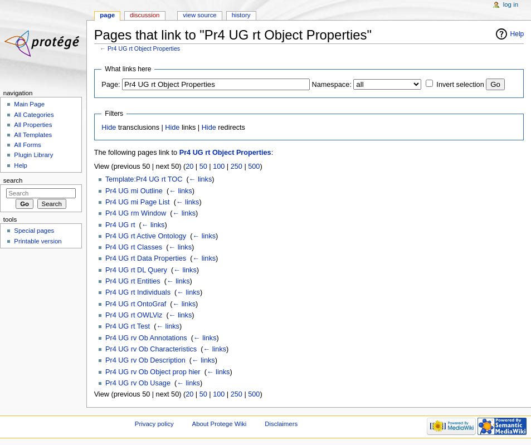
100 (219, 166)
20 (189, 166)
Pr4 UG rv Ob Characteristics (151, 349)
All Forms (27, 144)
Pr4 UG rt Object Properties (144, 48)
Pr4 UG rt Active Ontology (145, 236)
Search (13, 180)
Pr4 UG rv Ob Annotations (146, 338)
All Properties (33, 124)
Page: (110, 85)
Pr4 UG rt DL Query (136, 270)
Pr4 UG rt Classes (133, 247)
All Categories (33, 114)
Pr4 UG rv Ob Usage (137, 383)
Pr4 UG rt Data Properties (145, 258)
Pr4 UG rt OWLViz (133, 315)
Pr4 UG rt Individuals (137, 292)
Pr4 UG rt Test (127, 326)
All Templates (33, 134)
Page (107, 15)
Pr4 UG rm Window (135, 213)
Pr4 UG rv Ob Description (145, 360)
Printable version (37, 241)
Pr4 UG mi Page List (137, 202)
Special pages (34, 230)
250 (236, 166)
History (241, 15)
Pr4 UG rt (120, 225)
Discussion (144, 15)
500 (254, 166)
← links (200, 179)
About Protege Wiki (219, 423)
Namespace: (332, 85)
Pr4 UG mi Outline (134, 191)
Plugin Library (33, 154)
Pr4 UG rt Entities (132, 281)
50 (203, 166)
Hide (108, 127)
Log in (510, 4)
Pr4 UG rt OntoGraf (135, 304)
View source (199, 15)
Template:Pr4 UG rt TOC (143, 179)
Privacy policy (154, 423)
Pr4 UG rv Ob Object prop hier (153, 372)
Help (517, 34)
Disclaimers (281, 423)
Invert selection (460, 85)
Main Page (29, 104)
